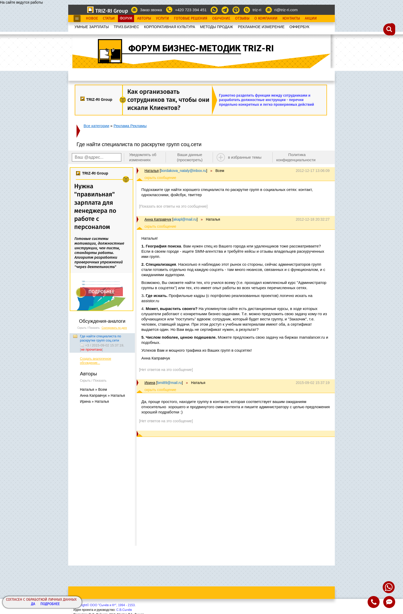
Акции (311, 18)
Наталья (151, 171)
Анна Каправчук (157, 219)
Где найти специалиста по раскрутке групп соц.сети (100, 338)
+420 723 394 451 (190, 10)
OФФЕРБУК (299, 27)
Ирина (149, 383)
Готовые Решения (190, 18)
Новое (92, 18)
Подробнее (50, 604)
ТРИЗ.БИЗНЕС (126, 27)
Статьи (109, 18)
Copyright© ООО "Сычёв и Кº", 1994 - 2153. (104, 605)
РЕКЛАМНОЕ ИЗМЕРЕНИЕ (261, 27)
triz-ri (257, 10)
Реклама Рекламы (130, 125)
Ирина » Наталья (94, 401)
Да (33, 604)
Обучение (221, 18)
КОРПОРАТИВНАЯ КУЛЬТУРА (169, 27)
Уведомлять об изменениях (142, 157)
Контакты (291, 18)
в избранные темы (245, 157)
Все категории (96, 125)
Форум (126, 18)
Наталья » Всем (93, 389)
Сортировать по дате (114, 327)
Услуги (162, 18)
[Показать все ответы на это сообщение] (173, 206)
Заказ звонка (151, 10)
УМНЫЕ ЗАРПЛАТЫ (91, 27)
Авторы (144, 18)
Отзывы (242, 18)
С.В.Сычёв (124, 610)
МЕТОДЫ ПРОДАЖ (216, 27)
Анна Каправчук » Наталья (102, 395)
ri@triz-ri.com (286, 10)
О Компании (266, 18)
